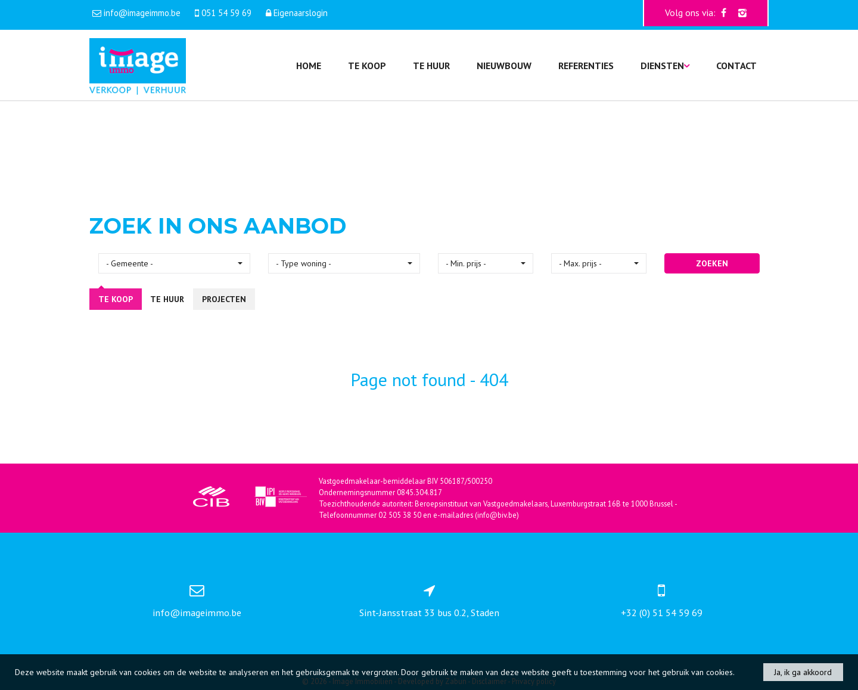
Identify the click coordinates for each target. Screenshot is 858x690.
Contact (736, 66)
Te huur (431, 66)
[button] (174, 263)
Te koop (367, 66)
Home (308, 66)
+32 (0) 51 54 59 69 (661, 612)
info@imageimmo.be (197, 612)
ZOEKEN (712, 263)
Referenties (586, 66)
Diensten (665, 66)
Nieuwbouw (504, 66)
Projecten (224, 299)
